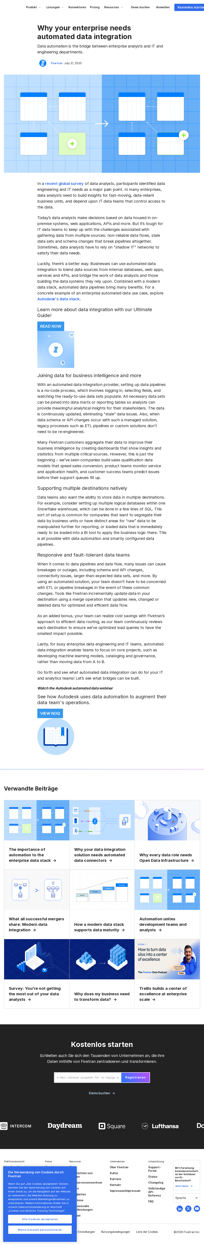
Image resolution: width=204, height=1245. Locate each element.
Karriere (115, 1179)
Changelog (155, 1182)
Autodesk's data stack (58, 299)
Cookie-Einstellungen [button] (81, 1231)
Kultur (114, 1173)
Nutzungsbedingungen (115, 1231)
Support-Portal (154, 1168)
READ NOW (50, 326)
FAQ (150, 1201)
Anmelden (163, 7)
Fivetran (57, 63)
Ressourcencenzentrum (85, 1182)
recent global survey (64, 183)
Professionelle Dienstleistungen (81, 1207)
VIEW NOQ (50, 713)
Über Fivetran (119, 1167)
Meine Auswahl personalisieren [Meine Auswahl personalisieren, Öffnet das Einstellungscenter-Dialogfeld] (40, 1229)
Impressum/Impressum (125, 1190)
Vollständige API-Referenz (156, 1192)
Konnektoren (77, 7)
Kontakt (115, 1184)
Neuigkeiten (77, 1194)
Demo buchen (140, 7)
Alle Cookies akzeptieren (40, 1219)
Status (152, 1176)
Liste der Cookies (147, 1231)
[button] (33, 7)
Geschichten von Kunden (81, 1174)
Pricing (95, 7)
